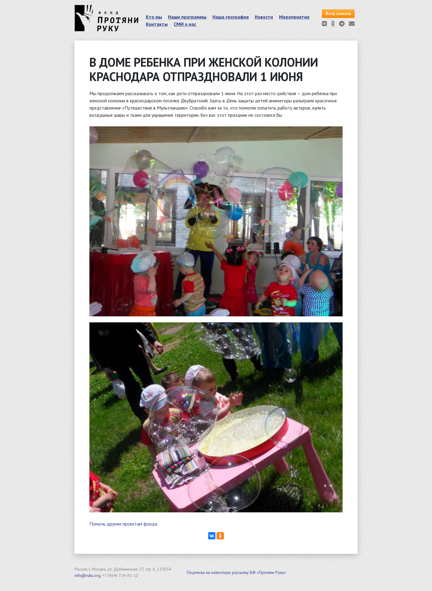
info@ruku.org (87, 575)
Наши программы (187, 17)
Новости (264, 17)
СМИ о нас (185, 24)
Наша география (230, 17)
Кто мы (154, 17)
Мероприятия (294, 17)
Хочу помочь (338, 13)
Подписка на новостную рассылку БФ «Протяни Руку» (236, 572)
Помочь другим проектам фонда (123, 524)
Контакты (157, 24)
